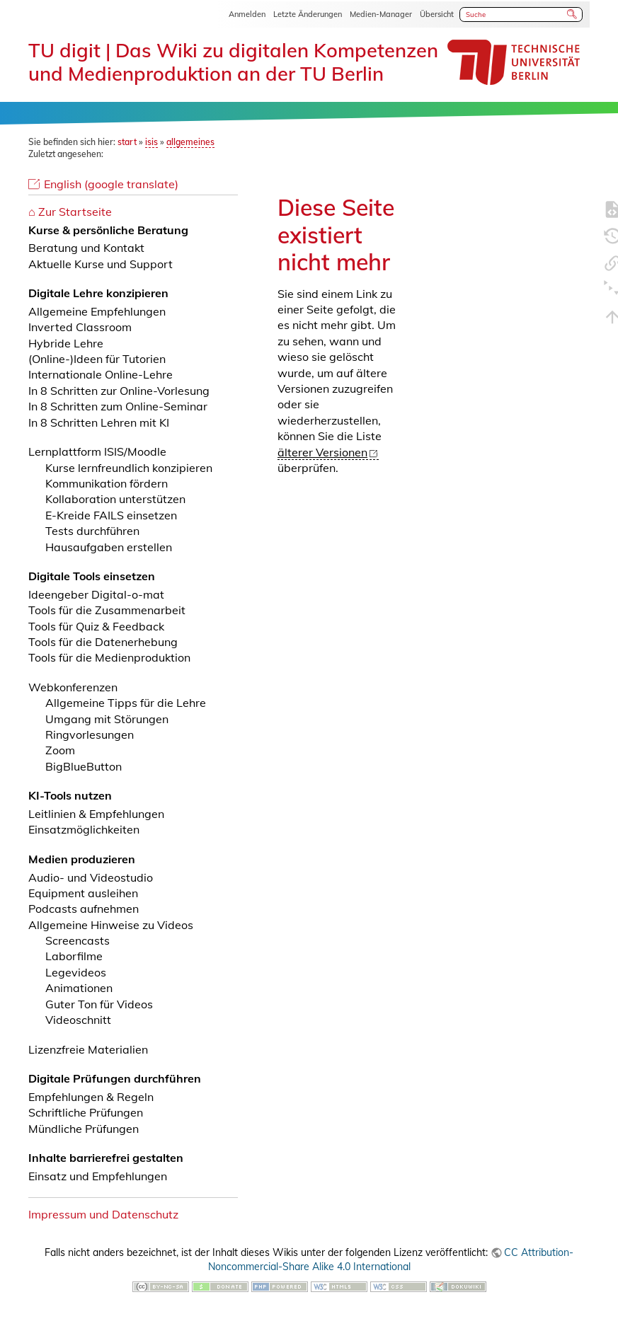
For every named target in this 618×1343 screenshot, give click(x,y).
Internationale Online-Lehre (100, 374)
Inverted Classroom (80, 327)
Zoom (60, 750)
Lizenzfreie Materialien (88, 1049)
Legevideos (75, 972)
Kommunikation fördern (106, 483)
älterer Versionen (322, 452)
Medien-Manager (381, 14)
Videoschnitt (78, 1020)
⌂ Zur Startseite (70, 211)
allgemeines (190, 142)
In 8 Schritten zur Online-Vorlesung (119, 391)
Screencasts (77, 940)
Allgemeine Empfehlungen (97, 311)
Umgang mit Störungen (106, 719)
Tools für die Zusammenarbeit (106, 610)
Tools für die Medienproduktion (109, 657)
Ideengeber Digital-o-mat (96, 594)
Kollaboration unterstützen (115, 499)
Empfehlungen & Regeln (91, 1097)
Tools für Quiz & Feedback (96, 626)
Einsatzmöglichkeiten (83, 829)
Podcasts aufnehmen (83, 908)
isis (151, 142)
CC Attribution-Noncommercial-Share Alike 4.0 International (391, 1259)
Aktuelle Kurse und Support (100, 264)
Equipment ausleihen (83, 893)
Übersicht (437, 14)
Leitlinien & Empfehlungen (96, 814)
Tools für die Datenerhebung (103, 642)
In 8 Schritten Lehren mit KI (98, 422)
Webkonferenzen (73, 687)
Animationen (79, 988)
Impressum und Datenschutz (103, 1214)
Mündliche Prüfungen (83, 1129)
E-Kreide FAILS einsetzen (111, 515)
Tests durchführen (92, 531)
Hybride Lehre (65, 343)
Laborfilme (74, 956)
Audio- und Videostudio (90, 877)
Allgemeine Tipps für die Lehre (125, 703)
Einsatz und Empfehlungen (97, 1176)
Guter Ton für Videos (99, 1004)
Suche (572, 14)
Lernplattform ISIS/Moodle (97, 451)
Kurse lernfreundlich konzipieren (128, 468)
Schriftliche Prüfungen (85, 1112)
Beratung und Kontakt (86, 248)
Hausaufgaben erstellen (108, 547)
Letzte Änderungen (307, 14)
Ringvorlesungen (89, 734)
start (127, 142)
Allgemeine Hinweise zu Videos (110, 925)
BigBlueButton (83, 766)
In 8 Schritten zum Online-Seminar (117, 406)
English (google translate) (111, 184)
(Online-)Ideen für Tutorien (97, 359)
